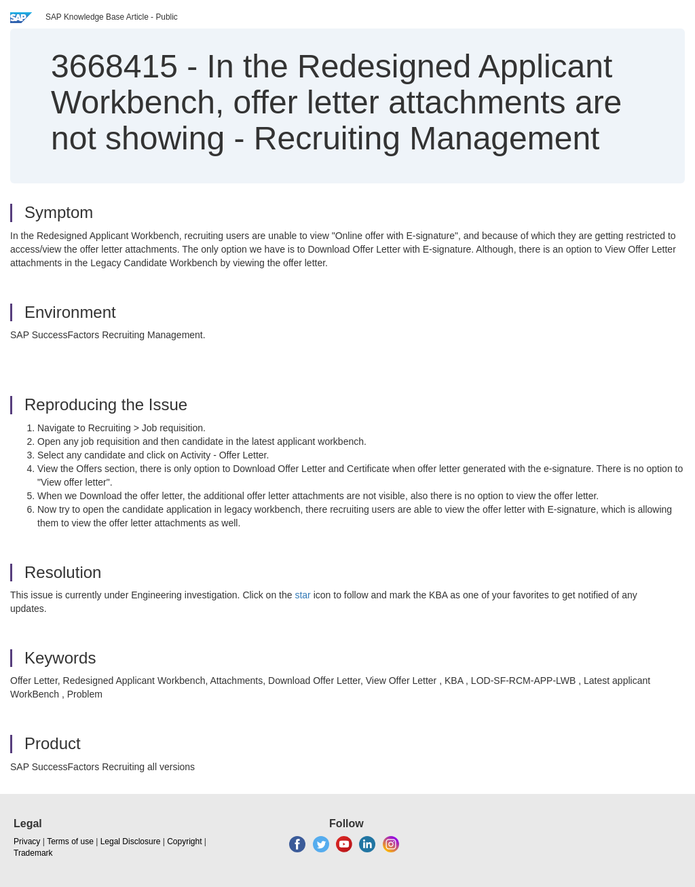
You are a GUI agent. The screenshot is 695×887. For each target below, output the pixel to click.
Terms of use (70, 841)
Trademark (33, 853)
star (302, 595)
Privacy (27, 841)
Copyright (184, 841)
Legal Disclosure (130, 841)
